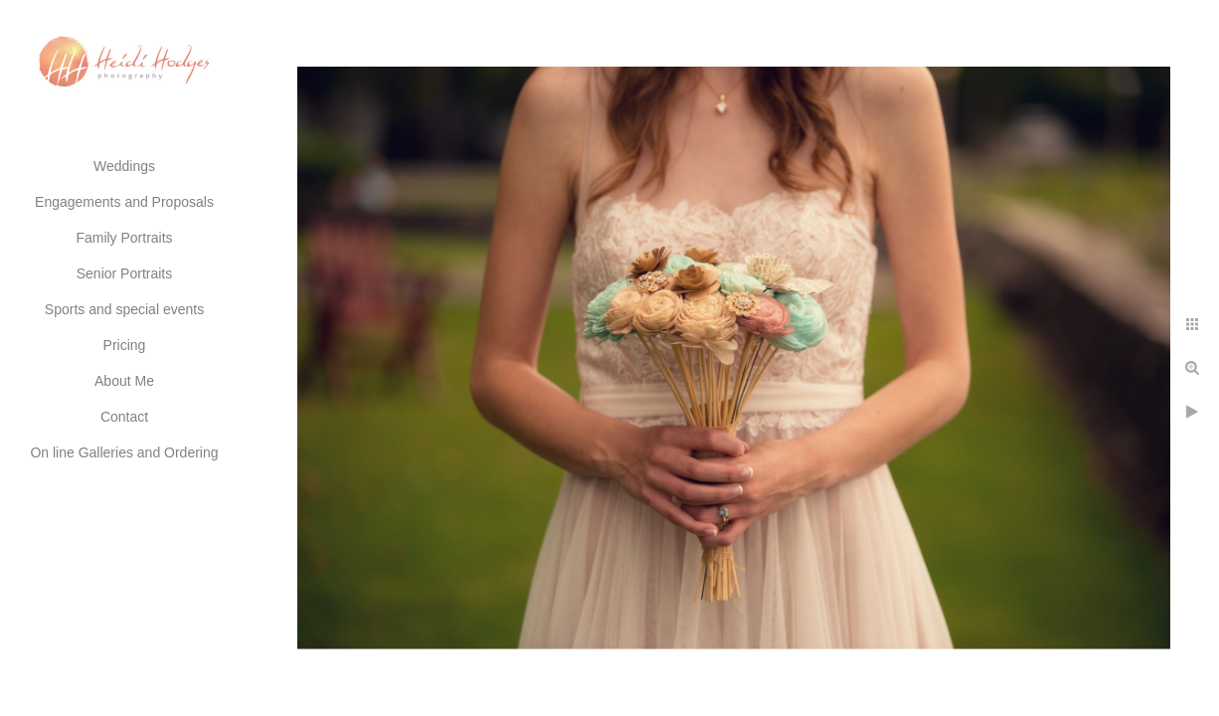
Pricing (124, 345)
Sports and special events (124, 309)
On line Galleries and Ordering (124, 452)
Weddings (124, 166)
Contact (124, 417)
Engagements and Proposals (124, 202)
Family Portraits (124, 238)
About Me (124, 381)
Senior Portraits (124, 273)
